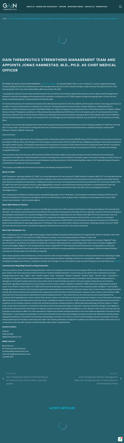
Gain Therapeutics (49, 84)
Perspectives (101, 6)
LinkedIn (117, 261)
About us (30, 6)
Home (5, 19)
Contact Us (89, 6)
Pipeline (62, 6)
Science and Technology (46, 6)
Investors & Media (75, 6)
